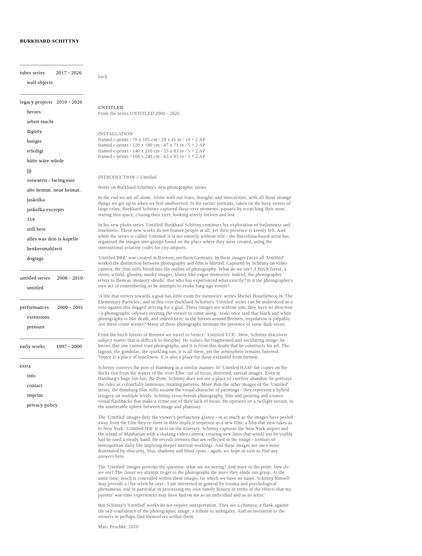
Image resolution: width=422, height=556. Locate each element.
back (102, 76)
